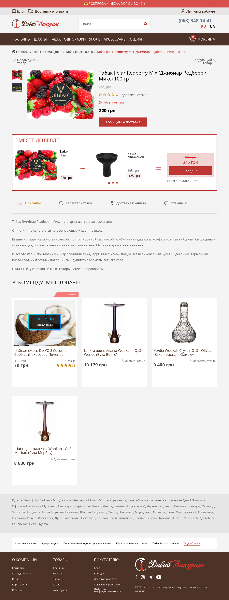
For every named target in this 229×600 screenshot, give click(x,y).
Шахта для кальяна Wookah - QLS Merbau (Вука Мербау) (42, 451)
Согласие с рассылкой (108, 584)
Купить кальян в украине (132, 543)
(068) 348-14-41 (195, 20)
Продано (190, 171)
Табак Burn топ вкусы (165, 543)
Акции (135, 39)
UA (212, 26)
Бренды (99, 573)
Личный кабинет (201, 11)
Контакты (18, 568)
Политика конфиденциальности (108, 590)
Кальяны (22, 39)
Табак (55, 39)
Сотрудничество (22, 573)
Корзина (203, 38)
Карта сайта (19, 584)
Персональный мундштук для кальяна (87, 543)
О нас (15, 579)
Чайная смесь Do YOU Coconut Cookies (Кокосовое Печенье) (40, 353)
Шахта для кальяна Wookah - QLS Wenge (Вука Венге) (112, 353)
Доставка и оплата (51, 11)
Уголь (95, 39)
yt (158, 577)
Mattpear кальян (25, 543)
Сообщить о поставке (123, 122)
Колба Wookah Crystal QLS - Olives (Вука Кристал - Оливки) (182, 353)
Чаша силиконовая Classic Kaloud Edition (137, 155)
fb (136, 577)
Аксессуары (115, 39)
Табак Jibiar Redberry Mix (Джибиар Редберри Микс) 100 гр (67, 153)
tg (150, 577)
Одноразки (75, 39)
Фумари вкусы (49, 543)
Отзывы (17, 590)
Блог (21, 11)
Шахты (40, 39)
